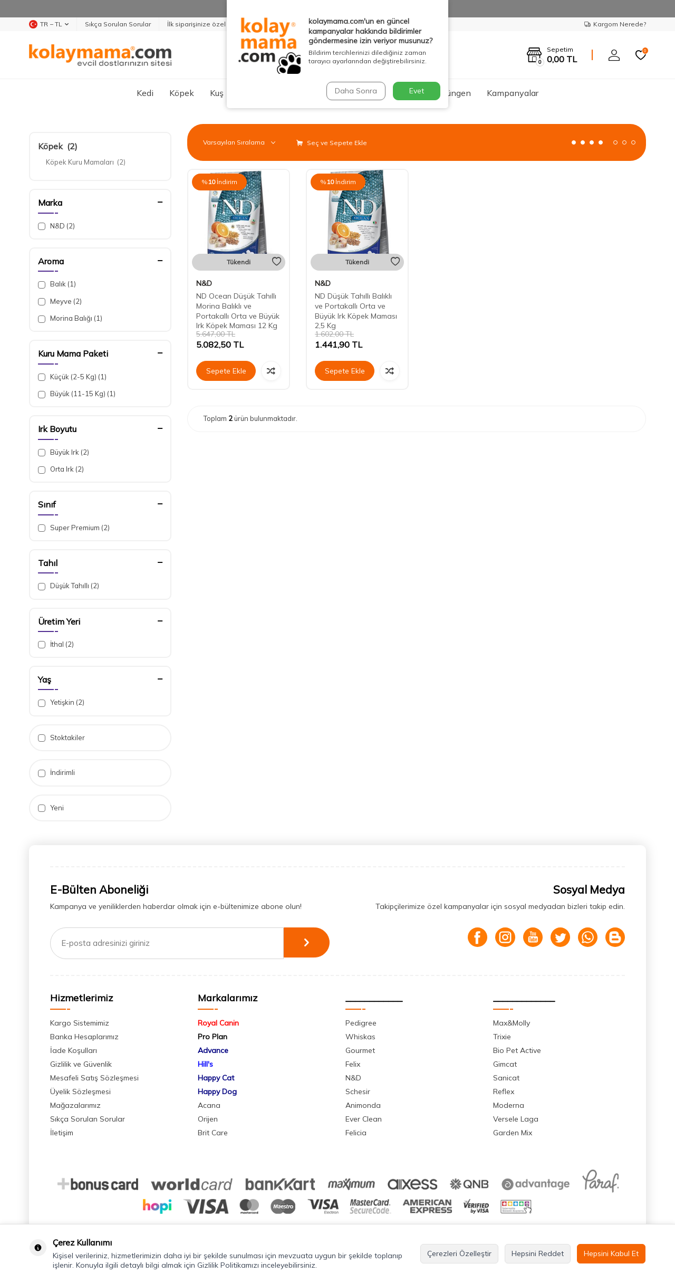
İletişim (61, 1132)
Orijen (208, 1119)
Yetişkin (61, 702)
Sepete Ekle (226, 371)
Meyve (60, 301)
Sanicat (506, 1078)
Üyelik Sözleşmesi (80, 1091)
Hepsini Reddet (538, 1253)
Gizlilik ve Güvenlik (81, 1064)
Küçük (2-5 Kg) (72, 376)
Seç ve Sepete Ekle (331, 143)
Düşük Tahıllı (68, 585)
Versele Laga (515, 1119)
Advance (213, 1050)
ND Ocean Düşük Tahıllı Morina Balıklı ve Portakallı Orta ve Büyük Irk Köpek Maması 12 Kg (237, 310)
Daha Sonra (355, 90)
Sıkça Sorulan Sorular (118, 24)
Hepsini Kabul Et (611, 1253)
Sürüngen (453, 93)
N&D (56, 226)
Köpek (181, 93)
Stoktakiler (61, 737)
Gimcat (505, 1064)
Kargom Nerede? (615, 24)
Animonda (363, 1105)
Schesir (357, 1091)
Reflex (503, 1091)
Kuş (217, 93)
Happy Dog (217, 1091)
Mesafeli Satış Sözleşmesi (94, 1078)
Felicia (356, 1132)
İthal (56, 644)
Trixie (502, 1036)
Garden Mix (512, 1132)
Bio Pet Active (517, 1050)
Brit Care (213, 1132)
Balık (57, 284)
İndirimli (56, 772)
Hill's (205, 1064)
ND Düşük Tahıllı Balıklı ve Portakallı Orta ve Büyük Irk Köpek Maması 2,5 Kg (356, 310)
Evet (416, 90)
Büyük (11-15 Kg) (76, 393)
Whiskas (360, 1036)
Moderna (508, 1105)
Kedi (145, 93)
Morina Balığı (70, 318)
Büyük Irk (63, 452)
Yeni (51, 807)
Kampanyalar (512, 93)
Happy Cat (216, 1078)
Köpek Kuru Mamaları (86, 162)
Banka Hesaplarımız (84, 1036)
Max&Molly (511, 1023)
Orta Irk (61, 469)
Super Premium (74, 527)
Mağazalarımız (75, 1105)
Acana (209, 1105)
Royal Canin (218, 1023)
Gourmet (360, 1050)
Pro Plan (212, 1036)
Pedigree (361, 1023)
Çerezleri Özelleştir (459, 1253)
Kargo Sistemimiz (79, 1023)
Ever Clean (363, 1119)
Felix (352, 1064)
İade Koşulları (73, 1050)
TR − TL (49, 24)
